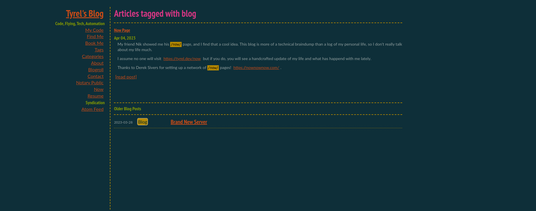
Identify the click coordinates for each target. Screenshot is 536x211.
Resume (96, 95)
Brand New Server (189, 122)
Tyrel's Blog (85, 13)
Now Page (122, 30)
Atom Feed (93, 109)
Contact (96, 76)
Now (99, 89)
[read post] (126, 76)
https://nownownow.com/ (256, 67)
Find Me (95, 36)
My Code (94, 30)
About (97, 63)
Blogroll (96, 69)
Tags (99, 49)
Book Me (94, 43)
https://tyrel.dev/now (182, 58)
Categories (93, 56)
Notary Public (90, 82)
